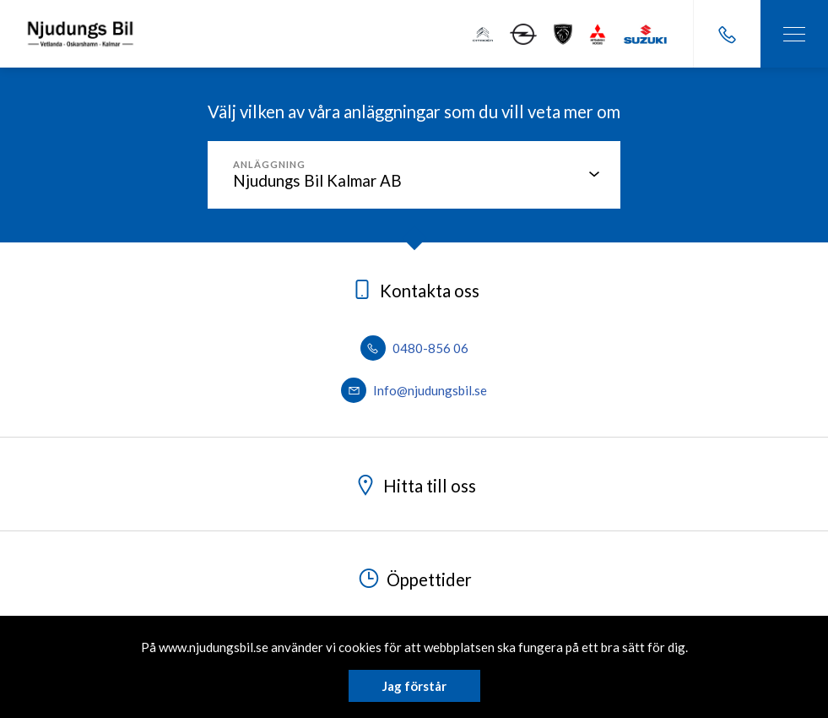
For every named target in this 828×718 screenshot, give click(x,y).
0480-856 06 (414, 348)
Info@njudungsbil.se (414, 390)
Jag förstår (414, 686)
